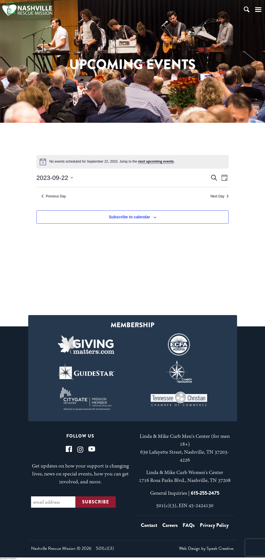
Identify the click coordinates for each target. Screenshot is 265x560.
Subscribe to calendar (129, 217)
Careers (170, 525)
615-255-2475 (205, 493)
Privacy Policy (214, 525)
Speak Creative (220, 548)
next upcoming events (156, 161)
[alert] (132, 162)
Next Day (220, 196)
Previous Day (53, 196)
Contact (149, 525)
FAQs (189, 525)
